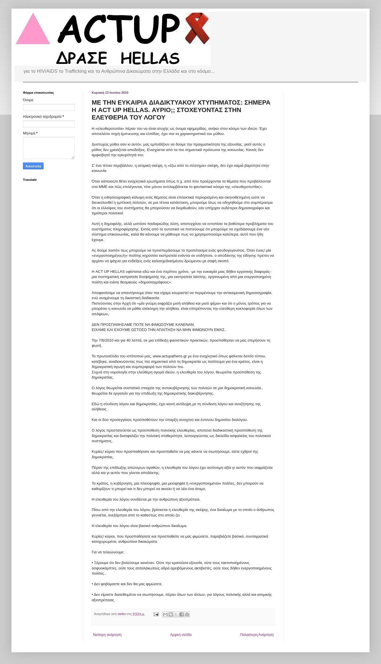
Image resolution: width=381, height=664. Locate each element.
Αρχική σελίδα (181, 635)
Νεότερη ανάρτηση (107, 635)
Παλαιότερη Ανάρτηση (257, 635)
